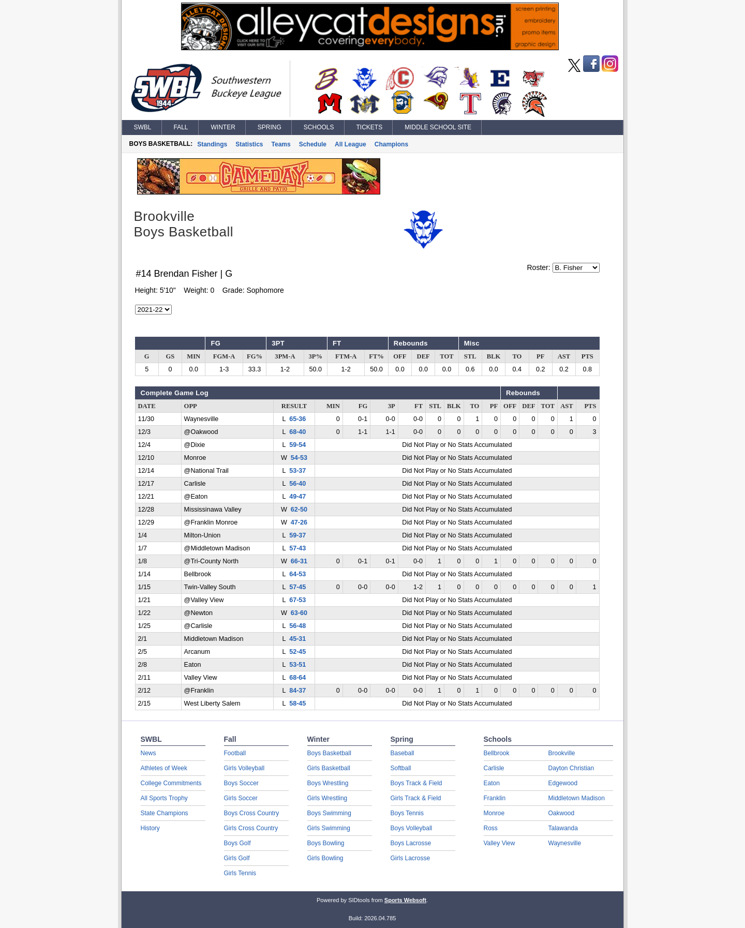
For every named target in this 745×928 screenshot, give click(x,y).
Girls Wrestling (327, 798)
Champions (391, 144)
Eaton (492, 783)
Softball (401, 768)
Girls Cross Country (251, 828)
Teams (281, 144)
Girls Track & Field (416, 798)
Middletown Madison (576, 798)
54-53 (299, 457)
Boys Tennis (407, 813)
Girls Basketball (328, 768)
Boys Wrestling (328, 783)
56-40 (297, 483)
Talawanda (563, 828)
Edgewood (563, 783)
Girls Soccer (241, 798)
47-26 (299, 522)
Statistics (249, 144)
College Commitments (171, 783)
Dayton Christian (571, 768)
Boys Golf (237, 843)
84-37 (297, 690)
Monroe (494, 813)
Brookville (561, 753)
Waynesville (565, 843)
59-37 (297, 535)
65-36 (297, 419)
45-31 (297, 638)
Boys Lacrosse (411, 843)
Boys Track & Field (416, 783)
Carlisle (494, 768)
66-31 (299, 561)
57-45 (297, 587)
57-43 (297, 548)
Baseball (402, 753)
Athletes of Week (164, 768)
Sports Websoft (405, 900)
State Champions (164, 813)
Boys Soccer (241, 783)
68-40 (297, 432)
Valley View (499, 843)
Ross (491, 828)
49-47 (297, 496)
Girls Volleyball (244, 768)
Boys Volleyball (412, 828)
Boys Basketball (329, 753)
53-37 (297, 470)
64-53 (297, 574)
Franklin (495, 798)
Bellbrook (497, 753)
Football (235, 753)
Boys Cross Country (251, 813)
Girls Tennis (240, 873)
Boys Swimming (329, 813)
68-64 (297, 677)
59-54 (297, 444)
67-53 (297, 600)
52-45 (297, 651)
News (148, 753)
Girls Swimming (328, 828)
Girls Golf (237, 858)
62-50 (299, 509)
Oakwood (561, 813)
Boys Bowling (326, 843)
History (150, 828)
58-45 (297, 703)
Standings (212, 144)
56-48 (297, 626)
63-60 (299, 613)
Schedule (312, 144)
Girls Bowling (325, 858)
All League (350, 144)
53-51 (297, 664)
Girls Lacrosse (410, 858)
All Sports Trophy (164, 798)
